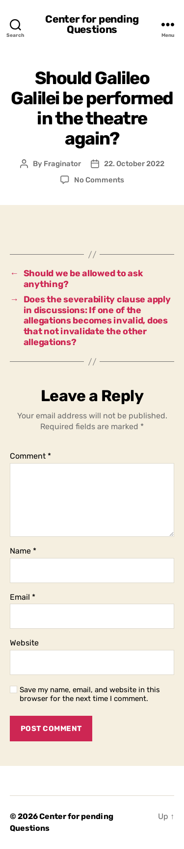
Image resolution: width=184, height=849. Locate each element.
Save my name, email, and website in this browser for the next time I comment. (90, 694)
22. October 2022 (134, 163)
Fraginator (62, 163)
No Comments (99, 180)
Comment (30, 456)
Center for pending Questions (91, 24)
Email (22, 597)
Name (23, 551)
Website (24, 643)
